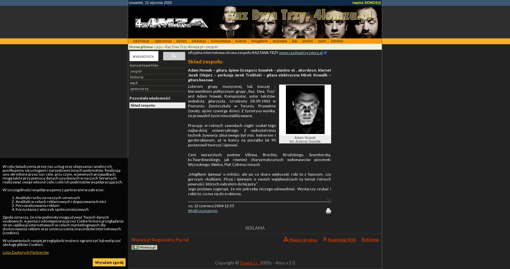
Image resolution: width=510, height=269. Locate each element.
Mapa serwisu (300, 239)
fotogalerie (259, 41)
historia (136, 77)
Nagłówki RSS (339, 239)
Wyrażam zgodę (109, 262)
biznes (181, 41)
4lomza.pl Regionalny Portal (160, 243)
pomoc (307, 41)
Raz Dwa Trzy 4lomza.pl (184, 47)
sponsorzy (139, 89)
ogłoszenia (163, 41)
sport (322, 41)
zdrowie (337, 41)
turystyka (280, 41)
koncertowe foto (144, 65)
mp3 (133, 83)
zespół (212, 47)
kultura (240, 41)
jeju (295, 41)
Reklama (370, 239)
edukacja (199, 41)
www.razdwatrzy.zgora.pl (301, 52)
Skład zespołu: (143, 105)
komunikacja (221, 41)
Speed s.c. (249, 262)
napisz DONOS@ (367, 3)
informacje (141, 41)
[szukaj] (143, 57)
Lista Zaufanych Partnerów (26, 252)
